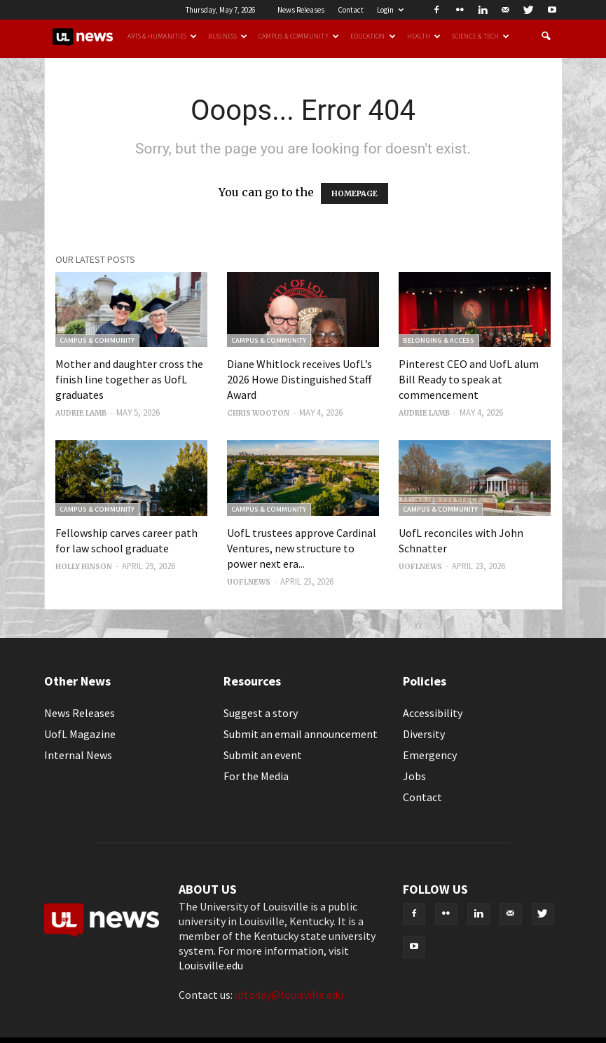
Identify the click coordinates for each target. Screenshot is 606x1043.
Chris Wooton (258, 413)
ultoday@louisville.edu (289, 995)
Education (373, 36)
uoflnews (248, 582)
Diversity (424, 734)
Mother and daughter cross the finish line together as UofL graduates (129, 379)
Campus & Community (299, 36)
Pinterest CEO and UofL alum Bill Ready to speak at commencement (469, 379)
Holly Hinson (83, 566)
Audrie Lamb (80, 413)
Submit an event (262, 755)
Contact (351, 10)
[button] (546, 36)
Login (390, 10)
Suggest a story (260, 713)
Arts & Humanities (163, 36)
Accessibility (432, 713)
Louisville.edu (211, 965)
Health (424, 36)
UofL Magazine (80, 734)
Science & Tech (480, 36)
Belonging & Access (438, 340)
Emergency (430, 755)
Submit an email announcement (300, 734)
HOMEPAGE (354, 193)
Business (227, 36)
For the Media (256, 776)
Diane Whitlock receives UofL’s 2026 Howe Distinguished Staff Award (299, 379)
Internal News (78, 755)
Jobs (414, 776)
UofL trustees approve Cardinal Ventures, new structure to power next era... (301, 548)
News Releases (300, 10)
